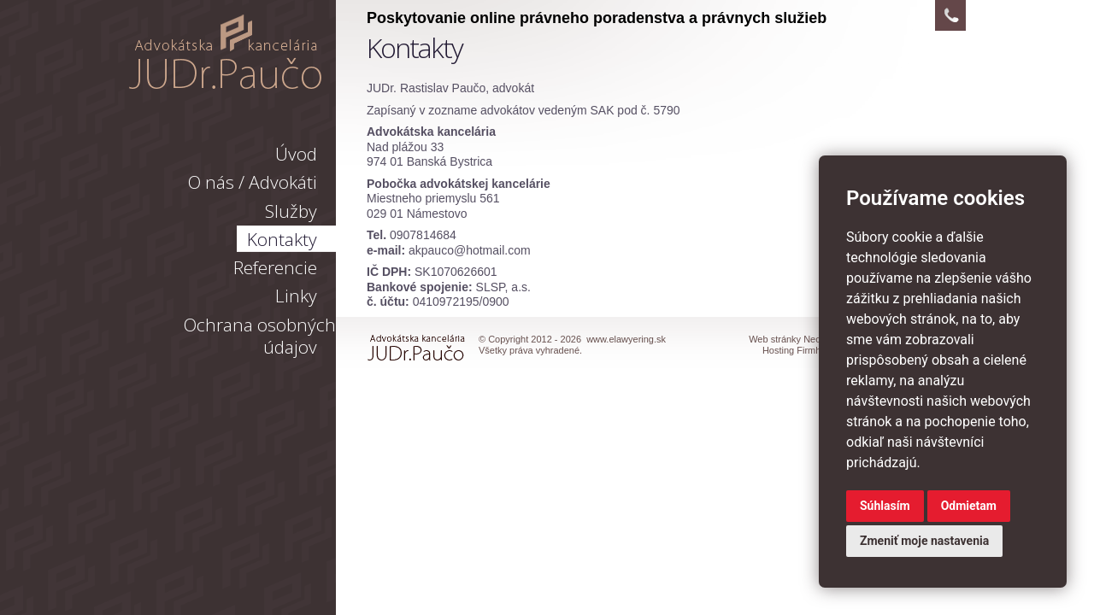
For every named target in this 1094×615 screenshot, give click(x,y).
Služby (291, 211)
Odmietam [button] (969, 505)
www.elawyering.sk (225, 52)
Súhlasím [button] (885, 505)
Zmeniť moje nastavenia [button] (924, 541)
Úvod (296, 154)
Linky (296, 296)
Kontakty (282, 239)
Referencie (275, 267)
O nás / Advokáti (252, 182)
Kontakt (950, 15)
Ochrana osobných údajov (260, 336)
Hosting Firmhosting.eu (810, 350)
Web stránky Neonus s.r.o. (804, 339)
